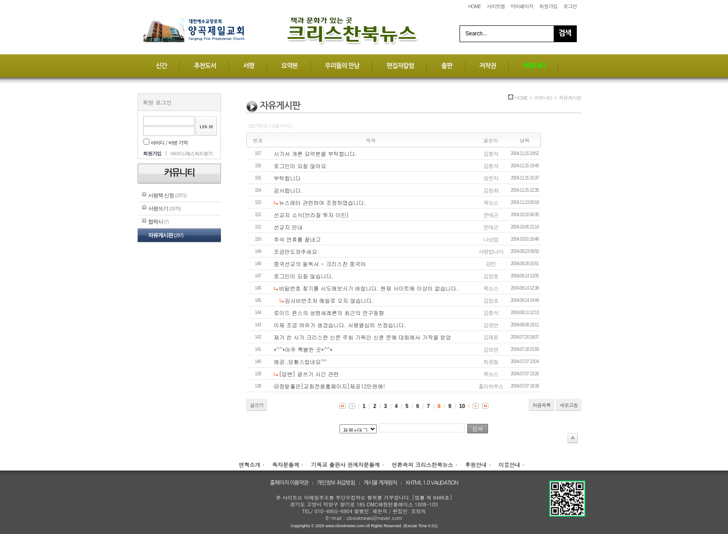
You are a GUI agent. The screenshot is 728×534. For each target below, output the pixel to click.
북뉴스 (491, 202)
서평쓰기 (164, 208)
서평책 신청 (167, 195)
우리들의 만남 (342, 66)
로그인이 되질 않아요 (300, 166)
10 (462, 406)
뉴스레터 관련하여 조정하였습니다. (322, 202)
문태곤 (491, 214)
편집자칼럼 (400, 66)
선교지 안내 (288, 227)
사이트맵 (496, 6)
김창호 (491, 276)
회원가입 (548, 6)
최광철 (491, 361)
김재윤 (491, 337)
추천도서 (205, 66)
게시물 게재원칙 (380, 482)
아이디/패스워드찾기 (191, 153)
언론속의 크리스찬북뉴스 (422, 464)
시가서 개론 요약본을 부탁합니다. (315, 153)
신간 (161, 66)
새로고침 (569, 405)
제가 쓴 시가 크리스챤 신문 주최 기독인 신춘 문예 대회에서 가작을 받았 (362, 337)
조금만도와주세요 (295, 251)
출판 (446, 66)
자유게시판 (165, 235)
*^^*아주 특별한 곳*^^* (303, 349)
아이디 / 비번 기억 (166, 142)
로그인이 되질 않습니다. (304, 276)
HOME (474, 6)
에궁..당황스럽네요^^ (300, 361)
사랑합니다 (491, 251)
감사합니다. (288, 190)
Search (565, 34)
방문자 (491, 178)
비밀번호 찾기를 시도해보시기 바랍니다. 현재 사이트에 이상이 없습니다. (368, 288)
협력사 (158, 221)
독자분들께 (285, 464)
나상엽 (491, 239)
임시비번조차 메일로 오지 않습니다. (329, 300)
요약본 (289, 66)
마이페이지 (522, 6)
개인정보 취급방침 (336, 482)
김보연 (491, 349)
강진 (491, 263)
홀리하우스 (491, 386)
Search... (476, 33)
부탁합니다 (287, 178)
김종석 (491, 153)
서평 (248, 66)
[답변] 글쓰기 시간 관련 (309, 374)
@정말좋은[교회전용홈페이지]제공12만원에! (329, 386)
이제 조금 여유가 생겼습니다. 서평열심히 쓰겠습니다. (340, 325)
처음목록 (541, 405)
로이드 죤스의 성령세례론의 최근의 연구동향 (329, 312)
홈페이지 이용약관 (289, 482)
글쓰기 (256, 405)
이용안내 (509, 464)
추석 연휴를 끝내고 (297, 239)
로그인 (570, 6)
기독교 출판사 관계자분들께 (345, 464)
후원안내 (476, 464)
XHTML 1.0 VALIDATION (432, 482)
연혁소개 (249, 464)
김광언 (491, 325)
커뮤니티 (534, 66)
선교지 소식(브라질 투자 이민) (311, 214)
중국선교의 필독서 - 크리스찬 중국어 (320, 263)
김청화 (491, 190)
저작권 (487, 66)
